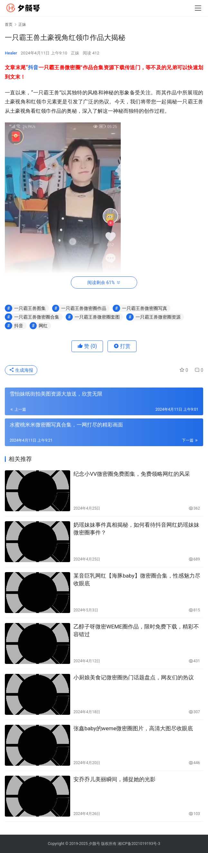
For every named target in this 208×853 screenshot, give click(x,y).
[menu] (198, 8)
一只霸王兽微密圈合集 (36, 317)
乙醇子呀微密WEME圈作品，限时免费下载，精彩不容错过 (136, 630)
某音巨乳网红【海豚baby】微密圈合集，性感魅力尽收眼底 (136, 579)
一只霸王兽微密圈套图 (97, 317)
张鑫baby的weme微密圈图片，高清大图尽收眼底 (133, 728)
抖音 (33, 67)
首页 (9, 24)
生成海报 (21, 370)
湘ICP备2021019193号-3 (139, 843)
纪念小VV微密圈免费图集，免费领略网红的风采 (131, 474)
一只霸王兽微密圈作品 (83, 308)
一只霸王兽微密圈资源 (158, 317)
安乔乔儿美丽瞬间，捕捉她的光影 (114, 779)
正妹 (75, 53)
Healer (11, 53)
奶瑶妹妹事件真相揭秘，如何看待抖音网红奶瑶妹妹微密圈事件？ (136, 529)
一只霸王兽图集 (30, 308)
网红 (43, 325)
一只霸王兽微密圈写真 (144, 308)
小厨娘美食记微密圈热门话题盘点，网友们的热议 (133, 677)
